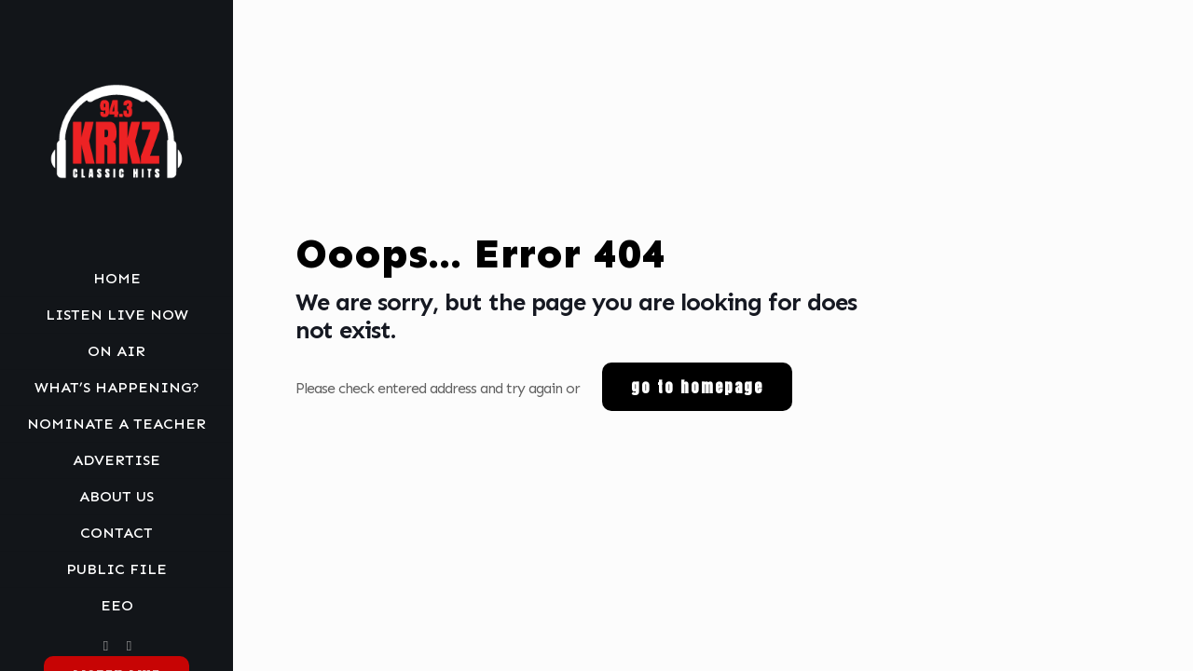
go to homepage (697, 387)
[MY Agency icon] (129, 645)
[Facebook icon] (106, 645)
